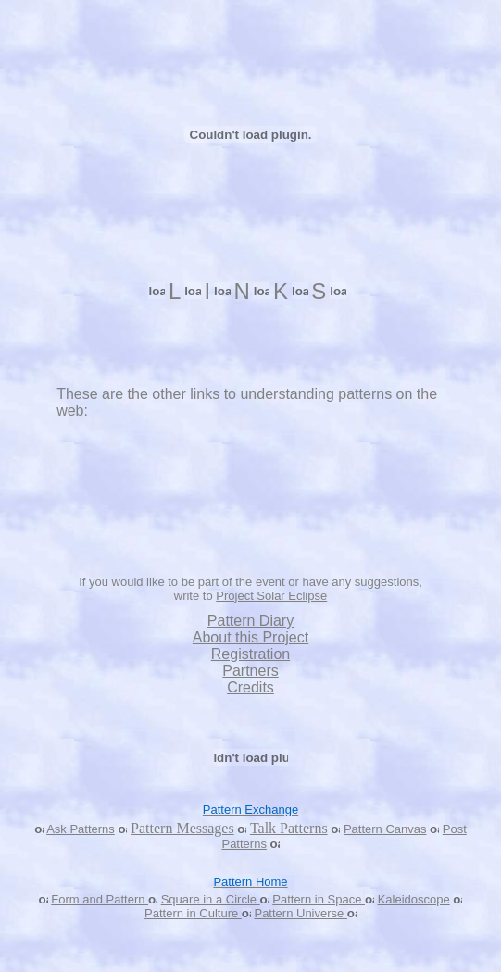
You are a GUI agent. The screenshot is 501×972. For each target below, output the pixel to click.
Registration (250, 654)
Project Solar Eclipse (271, 596)
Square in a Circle (210, 899)
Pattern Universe (300, 913)
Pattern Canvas (385, 829)
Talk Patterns (289, 828)
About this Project (250, 637)
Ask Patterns (80, 829)
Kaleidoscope (414, 899)
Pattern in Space (318, 899)
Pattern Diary (250, 621)
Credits (250, 687)
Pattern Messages (182, 828)
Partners (250, 671)
